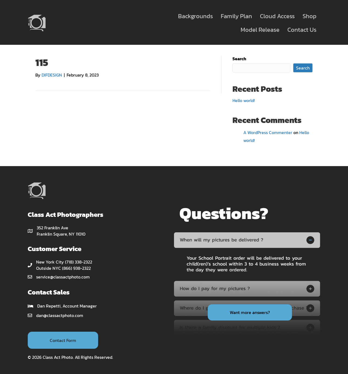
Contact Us (301, 29)
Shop (309, 16)
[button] (63, 340)
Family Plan (236, 16)
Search (239, 59)
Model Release (260, 29)
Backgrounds (195, 16)
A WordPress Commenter (267, 132)
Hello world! (243, 100)
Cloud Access (277, 16)
